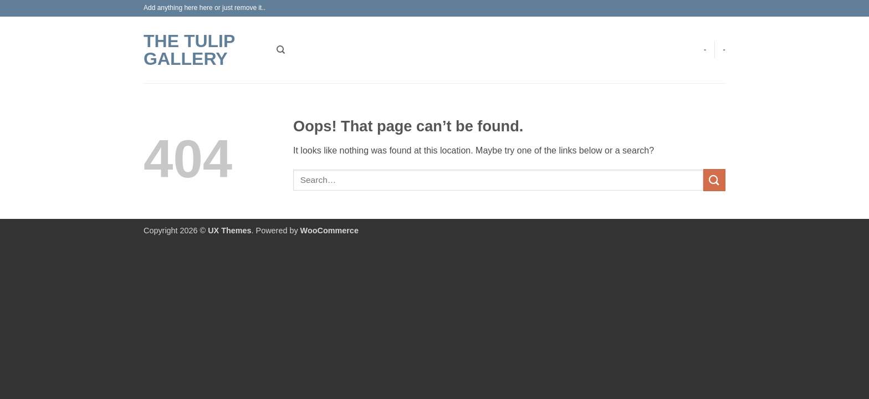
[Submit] (714, 180)
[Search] (281, 49)
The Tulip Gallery (189, 50)
